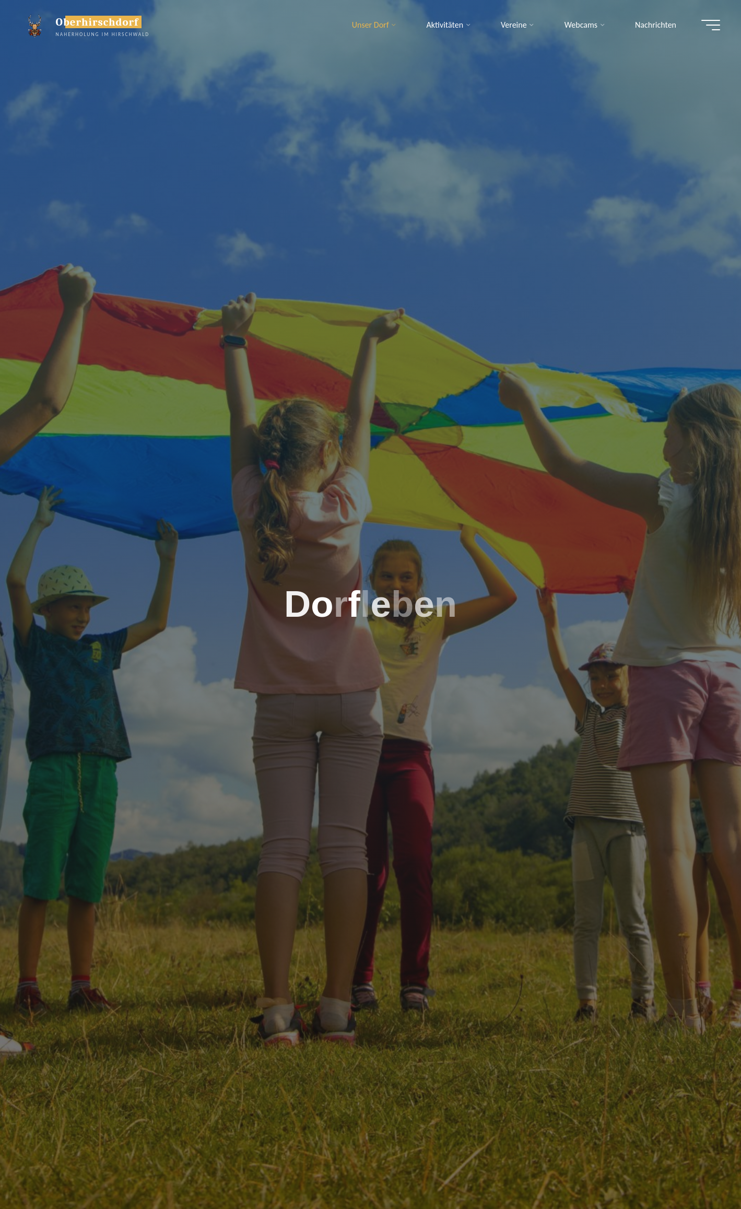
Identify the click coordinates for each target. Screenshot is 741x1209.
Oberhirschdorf (97, 22)
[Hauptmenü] (710, 25)
